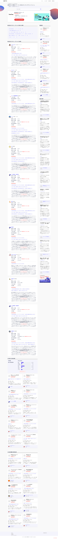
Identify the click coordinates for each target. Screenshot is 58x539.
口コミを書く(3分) (24, 63)
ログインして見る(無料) (19, 19)
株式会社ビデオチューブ (15, 6)
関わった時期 (14, 71)
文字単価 (19, 364)
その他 (19, 369)
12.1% (32, 369)
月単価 (19, 363)
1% (32, 364)
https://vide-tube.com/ (18, 17)
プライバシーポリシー (14, 535)
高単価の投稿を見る (22, 371)
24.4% (32, 362)
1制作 (18, 367)
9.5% (32, 363)
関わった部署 (14, 120)
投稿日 (13, 124)
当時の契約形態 (14, 74)
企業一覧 (10, 6)
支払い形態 (13, 48)
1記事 (18, 368)
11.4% (32, 367)
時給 (18, 362)
